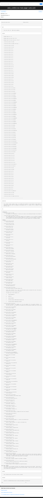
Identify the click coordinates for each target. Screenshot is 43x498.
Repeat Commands (4, 490)
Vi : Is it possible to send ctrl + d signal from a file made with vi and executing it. (12, 494)
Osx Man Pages (3, 11)
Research (40, 11)
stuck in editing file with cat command (6, 492)
